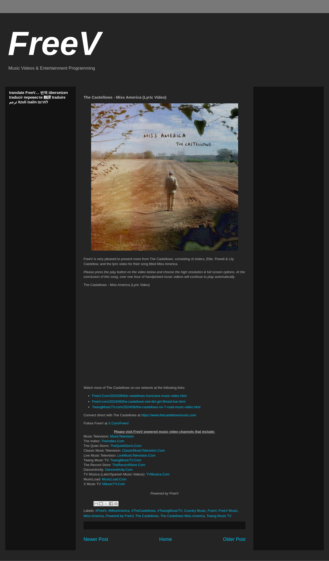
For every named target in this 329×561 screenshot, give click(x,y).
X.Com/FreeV (118, 423)
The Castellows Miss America (182, 516)
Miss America (94, 516)
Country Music (195, 511)
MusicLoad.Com (114, 479)
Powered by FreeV (119, 516)
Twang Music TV (219, 516)
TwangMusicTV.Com (125, 460)
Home (165, 539)
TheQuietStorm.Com (125, 446)
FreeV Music (228, 511)
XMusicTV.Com (113, 484)
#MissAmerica (119, 511)
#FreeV (101, 511)
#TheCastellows (143, 511)
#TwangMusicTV (169, 511)
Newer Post (96, 539)
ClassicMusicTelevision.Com (143, 450)
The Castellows (146, 516)
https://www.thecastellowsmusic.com (168, 415)
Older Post (234, 539)
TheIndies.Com (112, 441)
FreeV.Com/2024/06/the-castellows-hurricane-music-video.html (139, 396)
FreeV (54, 43)
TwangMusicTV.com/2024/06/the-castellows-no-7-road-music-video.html (146, 407)
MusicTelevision (122, 436)
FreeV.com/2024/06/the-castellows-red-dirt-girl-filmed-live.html (138, 401)
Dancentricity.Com (118, 470)
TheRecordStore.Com (128, 465)
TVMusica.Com (157, 474)
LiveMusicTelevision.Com (136, 455)
